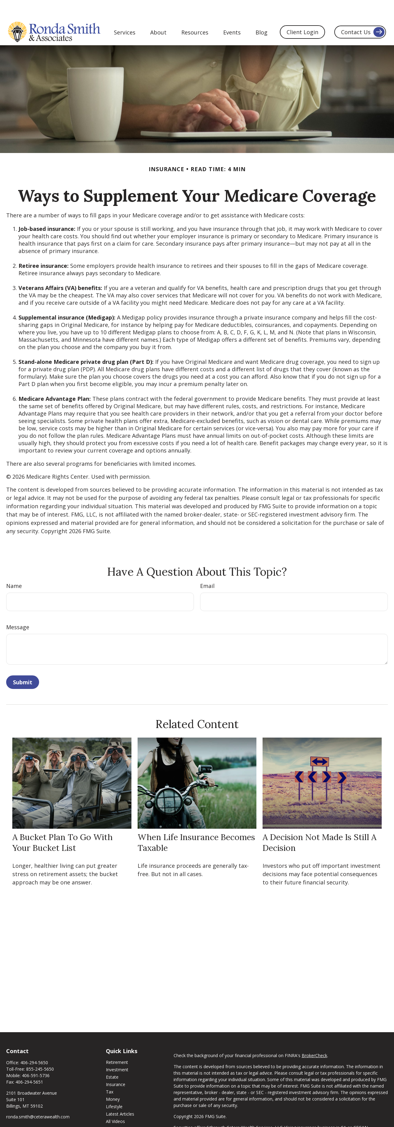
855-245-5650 (40, 1050)
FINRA (246, 1115)
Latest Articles (120, 1095)
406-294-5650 (34, 1044)
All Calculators (120, 1110)
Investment (117, 1051)
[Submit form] (22, 663)
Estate (112, 1058)
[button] (124, 13)
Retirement (117, 1044)
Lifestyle (114, 1088)
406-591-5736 (36, 1057)
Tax (109, 1073)
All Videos (115, 1103)
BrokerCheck (314, 1037)
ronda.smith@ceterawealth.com (38, 1098)
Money (113, 1081)
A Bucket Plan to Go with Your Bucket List (62, 824)
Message (17, 608)
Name (14, 567)
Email (207, 567)
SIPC (258, 1115)
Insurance (115, 1066)
